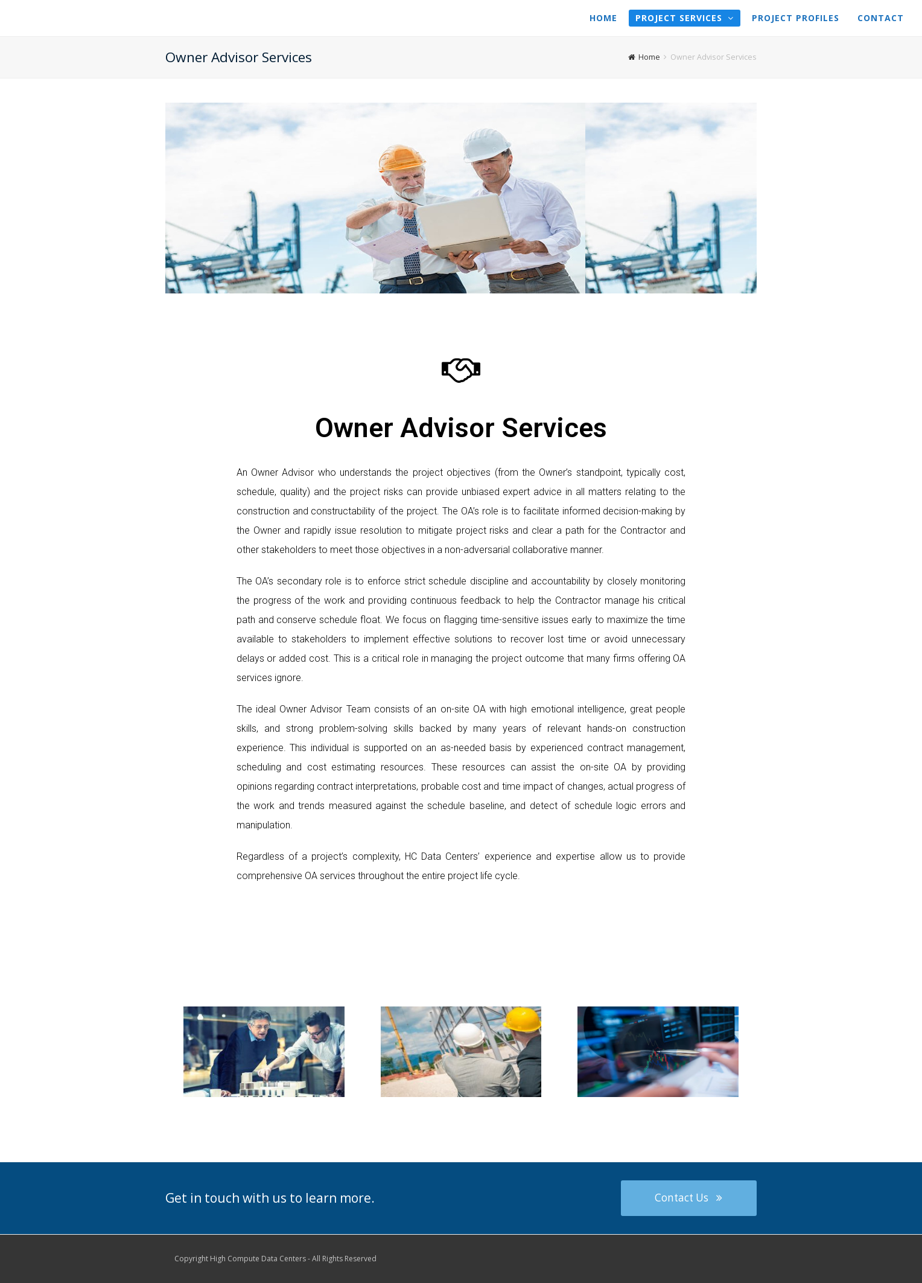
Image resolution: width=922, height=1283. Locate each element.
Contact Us (688, 1198)
